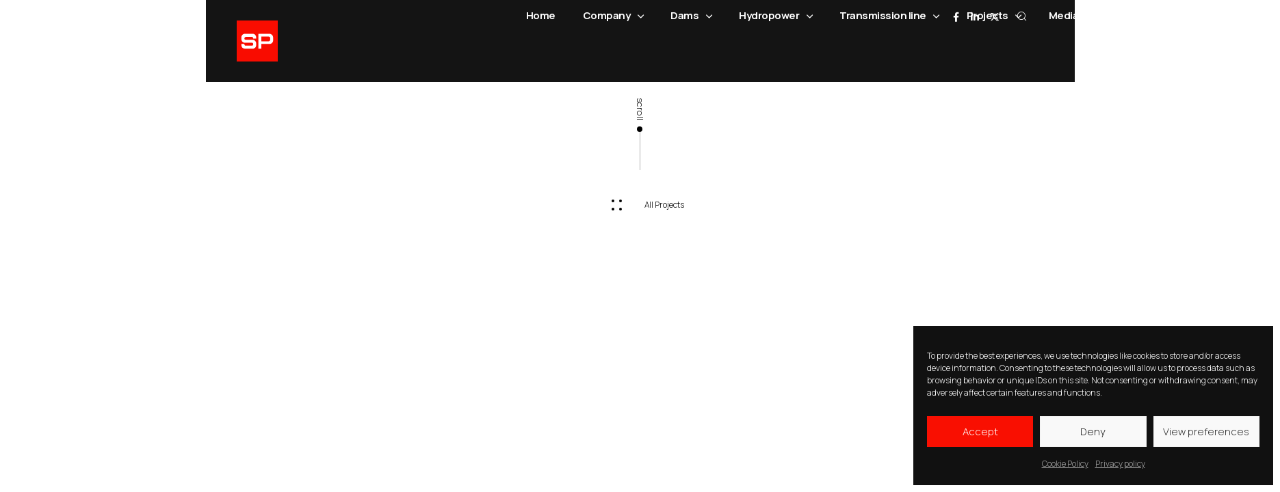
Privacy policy (1120, 463)
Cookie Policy (1065, 463)
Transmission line (889, 16)
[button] (639, 205)
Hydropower (775, 16)
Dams (690, 16)
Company (613, 16)
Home (541, 15)
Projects (994, 16)
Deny (1093, 431)
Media (1070, 16)
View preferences (1206, 431)
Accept (980, 431)
